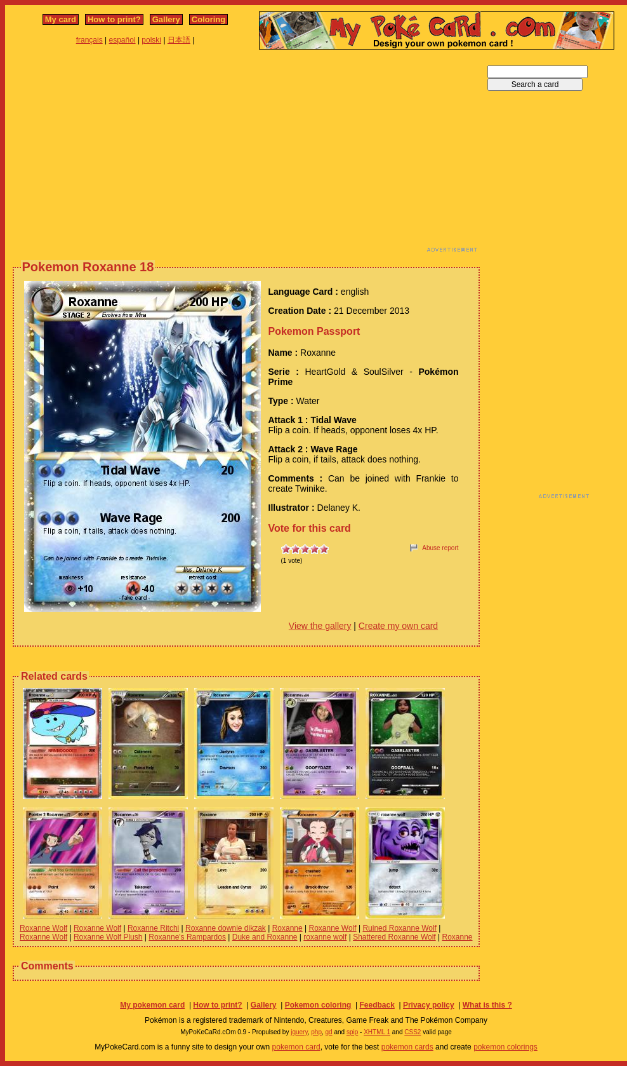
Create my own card (398, 626)
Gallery (166, 19)
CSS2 (412, 1032)
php (316, 1032)
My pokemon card (152, 1005)
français (89, 40)
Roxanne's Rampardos (187, 937)
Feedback (376, 1005)
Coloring (208, 19)
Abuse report (440, 547)
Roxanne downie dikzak (225, 928)
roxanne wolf (324, 937)
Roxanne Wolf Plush (108, 937)
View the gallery (320, 626)
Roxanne (287, 928)
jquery (299, 1032)
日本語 (179, 40)
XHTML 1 (377, 1032)
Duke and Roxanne (265, 937)
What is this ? (487, 1005)
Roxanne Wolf (43, 928)
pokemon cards (407, 1046)
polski (151, 40)
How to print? (114, 19)
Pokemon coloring (318, 1005)
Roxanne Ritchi (153, 928)
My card (60, 19)
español (122, 40)
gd (329, 1032)
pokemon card (296, 1046)
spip (352, 1032)
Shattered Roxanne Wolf (394, 937)
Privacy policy (428, 1005)
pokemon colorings (505, 1046)
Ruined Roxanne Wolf (399, 928)
